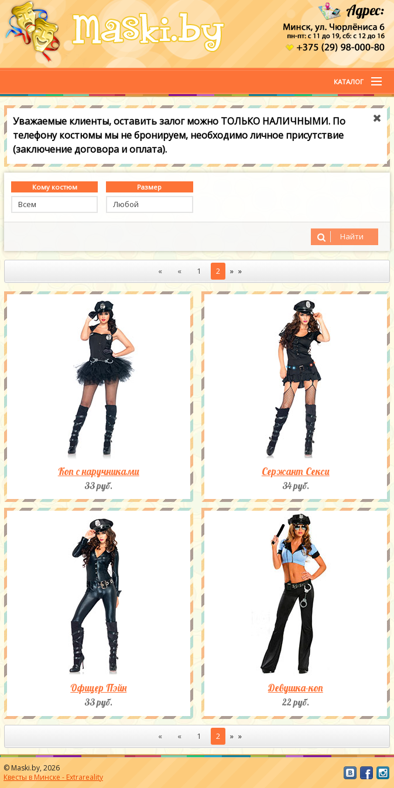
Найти (339, 236)
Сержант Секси (296, 471)
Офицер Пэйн (98, 688)
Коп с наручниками (98, 471)
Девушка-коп (295, 688)
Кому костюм (54, 187)
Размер (149, 187)
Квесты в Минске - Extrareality (53, 777)
